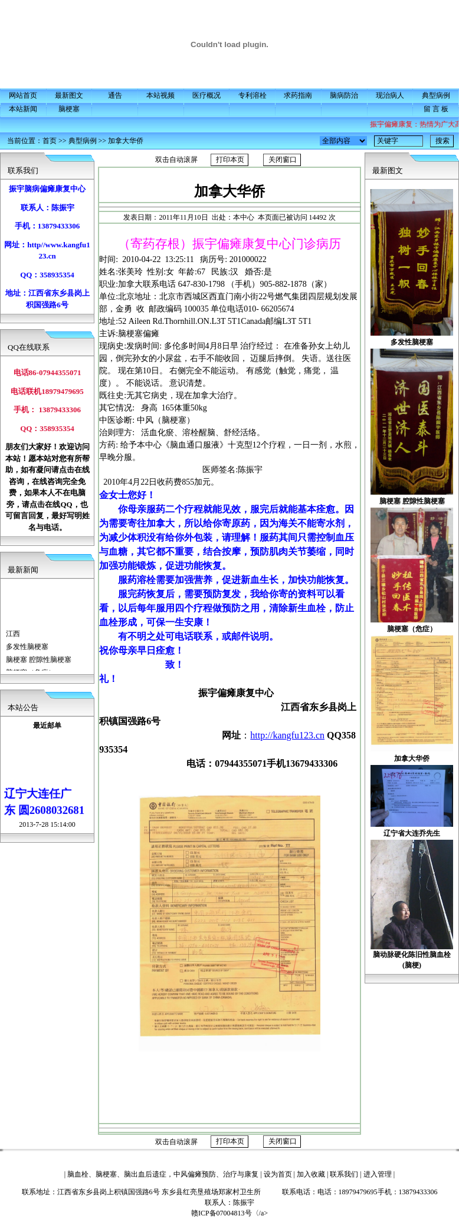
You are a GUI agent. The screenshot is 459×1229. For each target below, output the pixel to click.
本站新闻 (23, 109)
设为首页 (278, 1174)
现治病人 (390, 95)
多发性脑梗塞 (27, 651)
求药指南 (298, 95)
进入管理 (377, 1174)
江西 (13, 638)
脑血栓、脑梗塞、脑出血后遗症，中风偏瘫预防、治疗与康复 (162, 1174)
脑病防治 (344, 95)
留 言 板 (436, 109)
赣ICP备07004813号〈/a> (240, 1213)
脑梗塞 (69, 109)
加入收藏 (311, 1174)
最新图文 (69, 95)
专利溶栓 (252, 95)
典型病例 (436, 95)
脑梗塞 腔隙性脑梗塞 (38, 664)
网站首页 (23, 95)
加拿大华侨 (125, 141)
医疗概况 (206, 95)
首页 (49, 141)
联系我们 (344, 1174)
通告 (115, 95)
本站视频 (160, 95)
